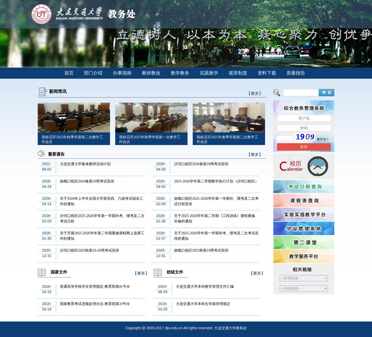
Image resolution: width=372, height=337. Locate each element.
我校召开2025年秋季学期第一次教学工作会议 (150, 139)
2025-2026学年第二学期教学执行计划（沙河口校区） (216, 181)
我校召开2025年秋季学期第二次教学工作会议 (72, 139)
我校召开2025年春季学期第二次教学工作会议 (227, 139)
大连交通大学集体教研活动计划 (85, 164)
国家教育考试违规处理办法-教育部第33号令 (95, 304)
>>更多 (255, 155)
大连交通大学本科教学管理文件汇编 (205, 286)
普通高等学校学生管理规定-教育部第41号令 (95, 286)
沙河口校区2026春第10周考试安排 (201, 164)
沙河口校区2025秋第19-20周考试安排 (89, 250)
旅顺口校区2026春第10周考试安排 (87, 181)
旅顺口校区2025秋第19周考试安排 (201, 250)
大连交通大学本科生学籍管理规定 (203, 304)
